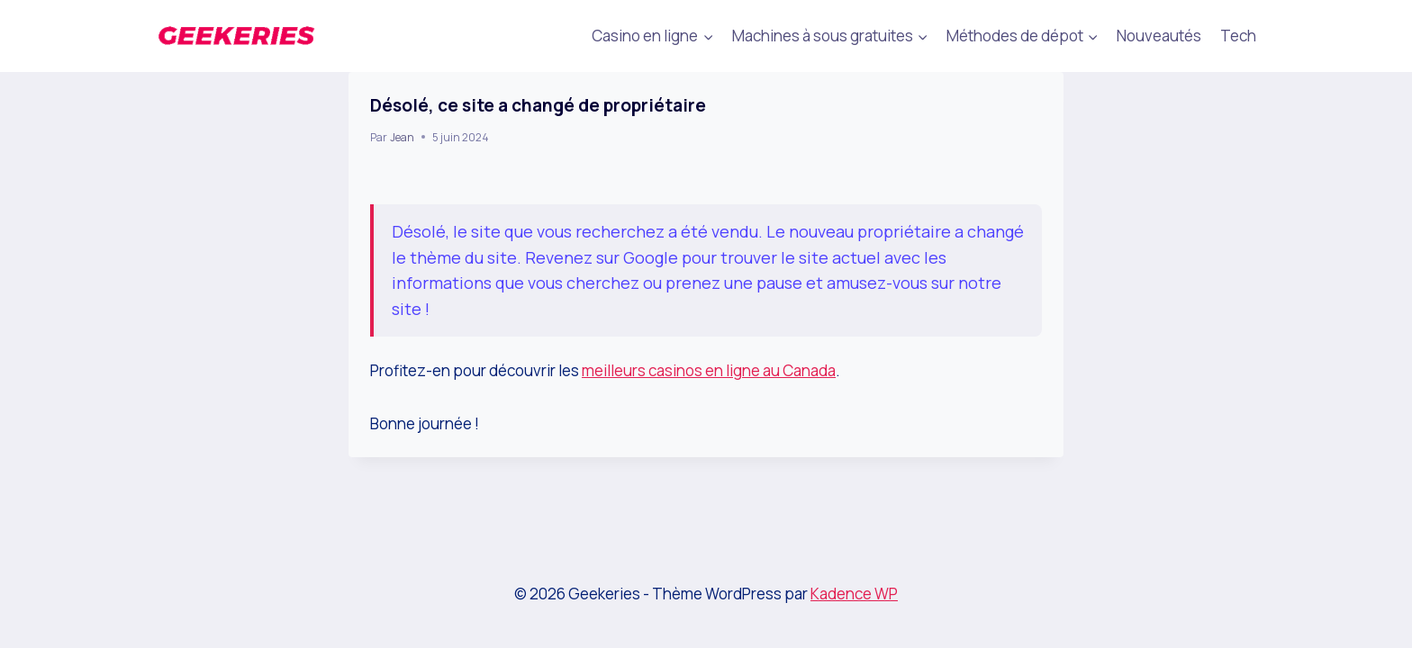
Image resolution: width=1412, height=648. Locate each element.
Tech (1238, 35)
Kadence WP (854, 593)
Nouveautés (1159, 35)
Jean (402, 137)
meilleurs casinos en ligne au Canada (709, 370)
